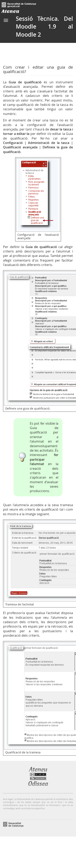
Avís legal (8, 799)
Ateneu (10, 11)
